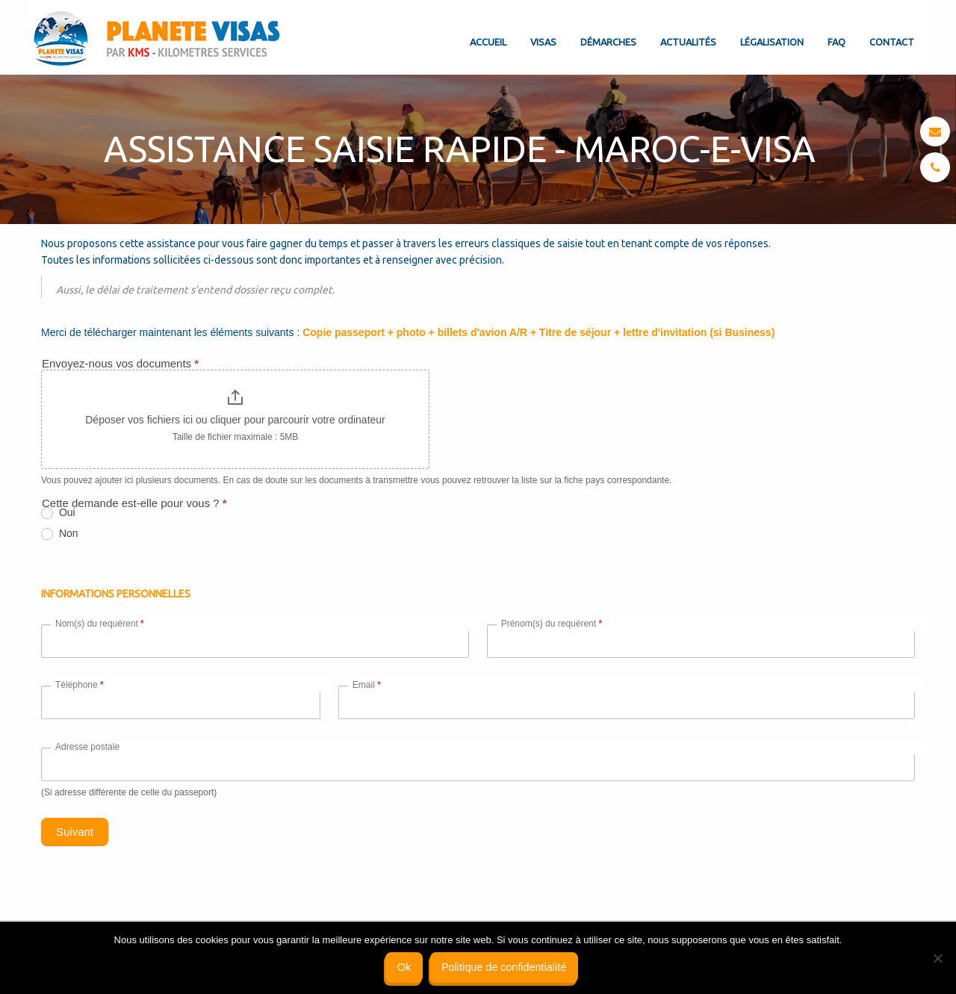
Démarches (608, 42)
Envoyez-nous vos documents (121, 363)
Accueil (488, 42)
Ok (404, 967)
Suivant (76, 831)
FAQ (836, 42)
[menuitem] (488, 30)
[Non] (937, 958)
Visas (543, 42)
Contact (891, 42)
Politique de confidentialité (503, 967)
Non (61, 533)
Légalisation (772, 42)
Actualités (688, 42)
